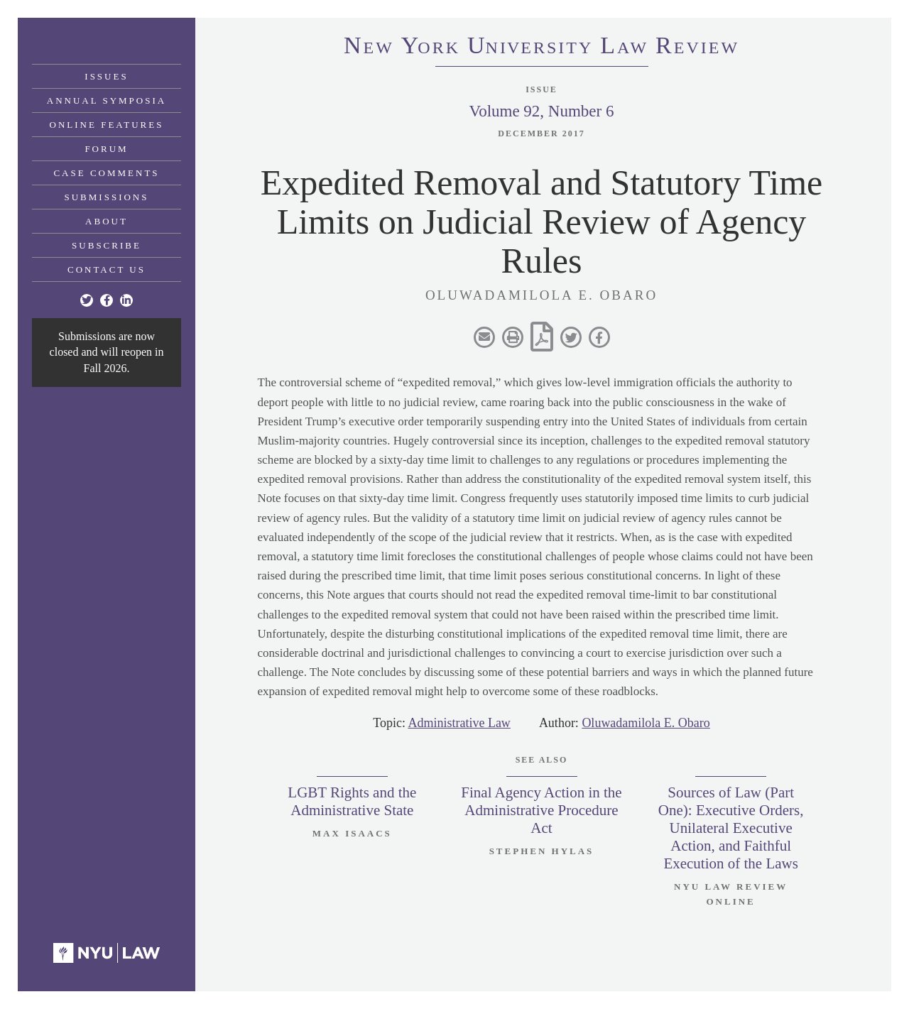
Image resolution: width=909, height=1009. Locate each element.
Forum (106, 148)
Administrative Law (459, 723)
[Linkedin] (126, 300)
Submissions (107, 197)
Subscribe (106, 245)
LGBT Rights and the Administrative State (352, 801)
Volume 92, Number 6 (541, 111)
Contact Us (106, 269)
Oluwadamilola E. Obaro (645, 723)
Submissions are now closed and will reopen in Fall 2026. (107, 352)
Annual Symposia (106, 100)
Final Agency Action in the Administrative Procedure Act (541, 810)
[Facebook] (106, 300)
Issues (106, 76)
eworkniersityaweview (541, 47)
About (106, 221)
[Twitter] (86, 300)
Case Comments (106, 173)
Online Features (107, 124)
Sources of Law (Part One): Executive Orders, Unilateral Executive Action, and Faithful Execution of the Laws (731, 828)
